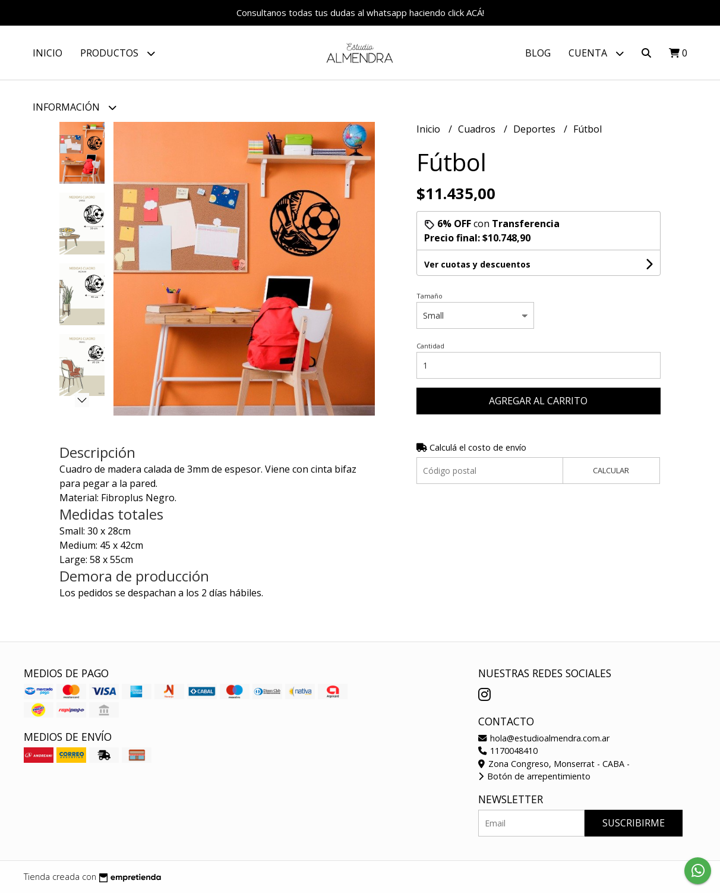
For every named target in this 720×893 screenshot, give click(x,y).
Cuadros (478, 129)
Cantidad (430, 345)
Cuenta (596, 53)
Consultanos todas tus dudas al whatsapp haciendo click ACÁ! (360, 12)
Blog (538, 52)
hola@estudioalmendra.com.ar (544, 738)
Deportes (535, 129)
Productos (117, 53)
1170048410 (508, 750)
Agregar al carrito (538, 400)
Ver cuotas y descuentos (477, 264)
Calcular (611, 470)
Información (74, 107)
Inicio (47, 52)
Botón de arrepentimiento (534, 776)
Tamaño (429, 295)
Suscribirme (633, 822)
